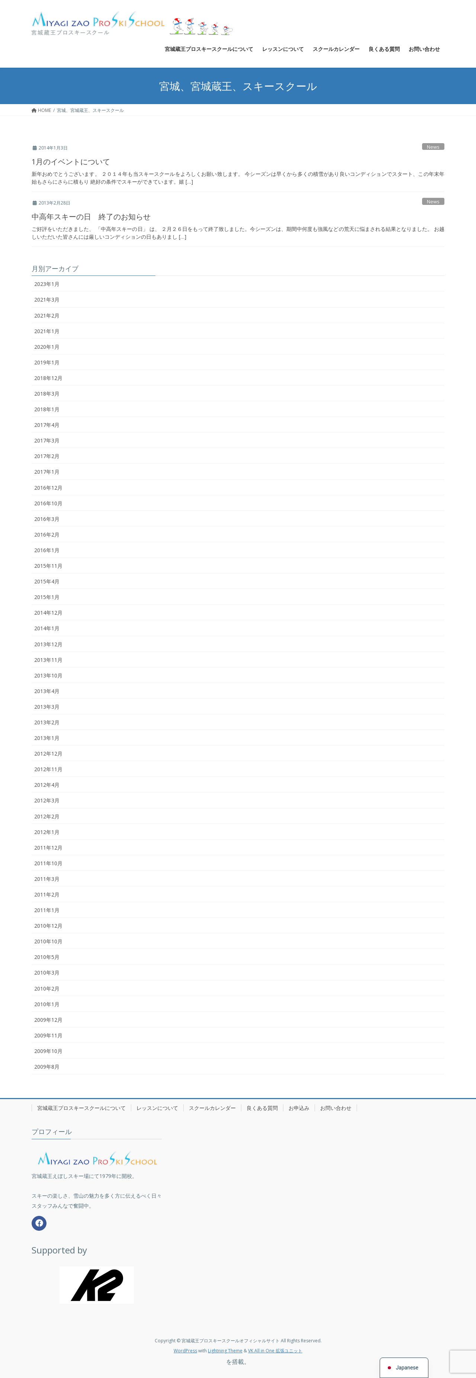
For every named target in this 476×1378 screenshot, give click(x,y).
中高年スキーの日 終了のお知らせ (91, 217)
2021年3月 (47, 299)
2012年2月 (47, 816)
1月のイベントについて (71, 162)
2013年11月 (48, 659)
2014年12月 (48, 612)
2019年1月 (47, 362)
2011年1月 (47, 910)
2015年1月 (47, 597)
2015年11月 (48, 565)
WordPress (185, 1351)
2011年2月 (47, 894)
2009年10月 (48, 1051)
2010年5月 (47, 956)
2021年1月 (47, 331)
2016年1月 (47, 550)
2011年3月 (47, 878)
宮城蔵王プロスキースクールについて (81, 1107)
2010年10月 (48, 941)
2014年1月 (47, 628)
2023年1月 (47, 283)
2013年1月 (47, 737)
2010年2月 (47, 988)
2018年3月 (47, 393)
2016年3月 (47, 518)
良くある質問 (262, 1107)
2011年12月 (48, 847)
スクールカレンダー (212, 1107)
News (433, 147)
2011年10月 (48, 863)
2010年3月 (47, 972)
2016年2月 (47, 534)
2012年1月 (47, 832)
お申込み (299, 1107)
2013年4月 (47, 691)
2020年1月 (47, 346)
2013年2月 (47, 722)
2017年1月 (47, 471)
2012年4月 (47, 784)
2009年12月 (48, 1019)
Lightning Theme (225, 1351)
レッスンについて (157, 1107)
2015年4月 (47, 581)
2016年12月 (48, 487)
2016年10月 (48, 503)
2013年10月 (48, 675)
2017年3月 (47, 440)
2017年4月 (47, 424)
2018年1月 (47, 409)
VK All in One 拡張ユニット (275, 1351)
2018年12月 (48, 377)
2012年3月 (47, 800)
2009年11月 (48, 1035)
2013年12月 (48, 644)
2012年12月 (48, 753)
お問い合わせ (335, 1107)
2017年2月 (47, 456)
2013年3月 (47, 706)
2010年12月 (48, 925)
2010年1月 (47, 1004)
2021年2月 (47, 315)
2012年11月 (48, 769)
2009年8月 (47, 1066)
